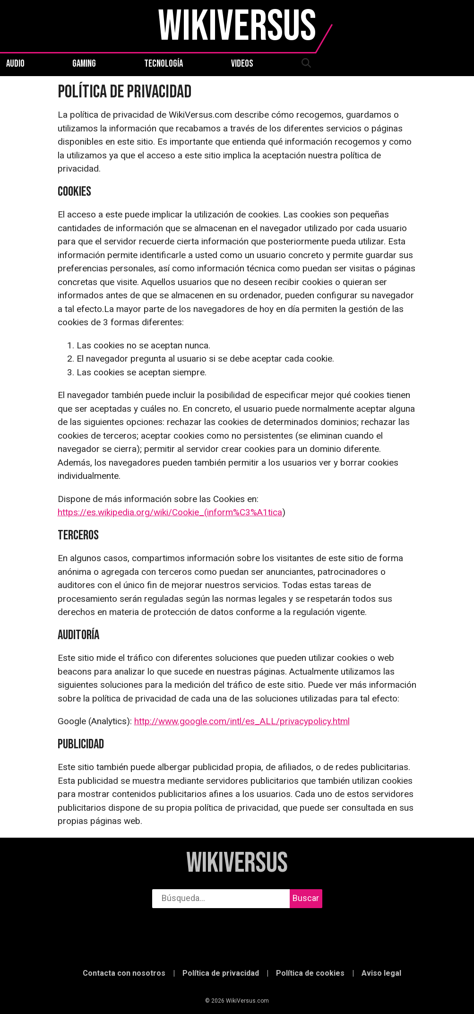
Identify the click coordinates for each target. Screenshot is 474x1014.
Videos (242, 63)
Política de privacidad (220, 973)
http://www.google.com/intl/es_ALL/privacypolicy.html (242, 721)
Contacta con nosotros (124, 973)
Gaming (84, 63)
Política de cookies (310, 973)
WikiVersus (237, 863)
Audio (15, 63)
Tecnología (163, 63)
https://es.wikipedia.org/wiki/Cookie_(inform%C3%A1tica (170, 512)
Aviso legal (381, 973)
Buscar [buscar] (306, 898)
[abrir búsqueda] (306, 63)
